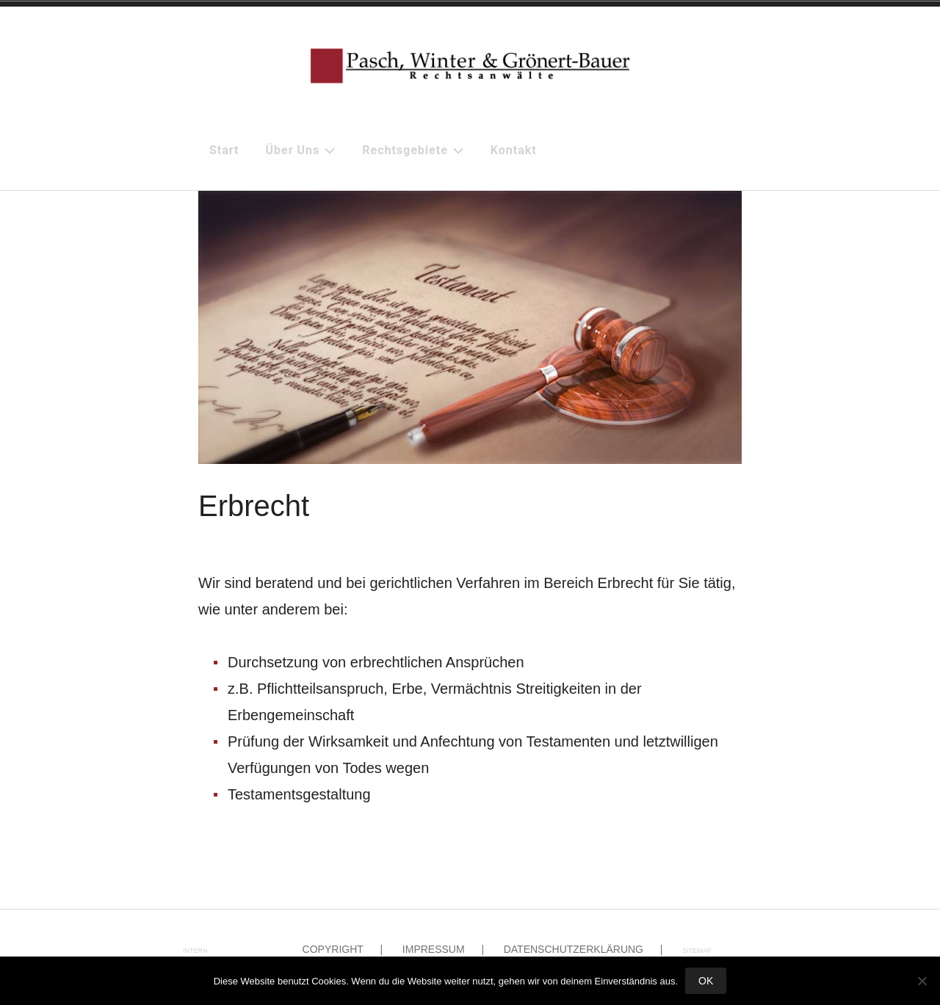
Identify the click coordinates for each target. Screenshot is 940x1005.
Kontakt (514, 150)
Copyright (333, 949)
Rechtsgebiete (413, 150)
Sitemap (697, 950)
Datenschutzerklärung (573, 949)
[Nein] (921, 980)
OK (705, 981)
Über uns (301, 150)
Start (224, 150)
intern (195, 950)
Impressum (433, 949)
